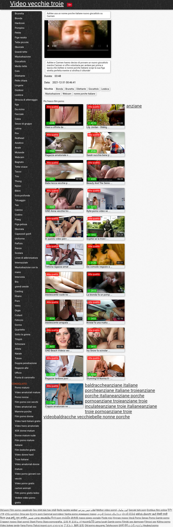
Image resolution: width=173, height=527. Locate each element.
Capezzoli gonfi (23, 233)
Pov (17, 133)
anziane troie (109, 401)
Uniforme (20, 238)
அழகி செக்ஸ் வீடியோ (109, 514)
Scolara (19, 253)
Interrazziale (21, 262)
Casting (19, 291)
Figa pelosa (21, 224)
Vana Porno (26, 525)
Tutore (18, 358)
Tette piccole (22, 42)
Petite (18, 32)
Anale (18, 147)
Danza (18, 248)
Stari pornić (23, 521)
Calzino (19, 210)
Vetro (18, 305)
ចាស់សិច (66, 517)
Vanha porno (71, 514)
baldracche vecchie (73, 416)
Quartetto (20, 329)
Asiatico (19, 142)
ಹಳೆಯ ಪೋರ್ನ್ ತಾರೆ (146, 514)
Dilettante (20, 75)
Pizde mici (106, 517)
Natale (18, 353)
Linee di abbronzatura (26, 257)
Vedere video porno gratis (25, 500)
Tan (17, 205)
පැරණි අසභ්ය (135, 525)
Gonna (18, 324)
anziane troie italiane (121, 406)
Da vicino (20, 109)
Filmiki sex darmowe (133, 521)
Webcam (19, 157)
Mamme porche (23, 411)
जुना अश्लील (21, 517)
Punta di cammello (25, 377)
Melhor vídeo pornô (106, 510)
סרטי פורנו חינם (55, 525)
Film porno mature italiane (24, 443)
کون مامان (122, 510)
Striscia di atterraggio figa (26, 102)
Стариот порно (8, 521)
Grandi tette (21, 51)
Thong (18, 181)
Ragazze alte (21, 368)
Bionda (18, 18)
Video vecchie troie (37, 4)
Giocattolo (20, 61)
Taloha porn (112, 525)
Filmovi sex (150, 521)
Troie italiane (22, 459)
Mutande (19, 152)
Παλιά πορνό (40, 525)
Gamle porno (162, 517)
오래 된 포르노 (71, 521)
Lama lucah (101, 521)
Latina (18, 128)
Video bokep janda (10, 525)
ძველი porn (36, 514)
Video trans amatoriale (27, 426)
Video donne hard (24, 454)
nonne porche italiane (84, 93)
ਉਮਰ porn (56, 517)
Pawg (18, 219)
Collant (18, 315)
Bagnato (19, 162)
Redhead (19, 138)
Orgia (18, 310)
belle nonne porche (111, 416)
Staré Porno (36, 521)
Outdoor (19, 90)
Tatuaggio (20, 200)
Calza (18, 119)
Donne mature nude (25, 435)
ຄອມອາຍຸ (101, 525)
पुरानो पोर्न (123, 525)
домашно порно (88, 514)
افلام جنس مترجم (87, 510)
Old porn (5, 510)
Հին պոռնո (12, 514)
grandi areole (22, 286)
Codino (18, 214)
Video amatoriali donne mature (27, 466)
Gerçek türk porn (137, 510)
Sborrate (19, 47)
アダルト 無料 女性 (74, 525)
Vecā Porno (135, 517)
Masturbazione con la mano (26, 270)
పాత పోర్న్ (11, 517)
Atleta (18, 348)
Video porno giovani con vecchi (27, 476)
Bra (16, 281)
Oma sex (24, 514)
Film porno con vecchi (26, 402)
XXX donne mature (25, 430)
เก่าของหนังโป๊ (87, 521)
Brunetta (19, 13)
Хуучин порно (121, 517)
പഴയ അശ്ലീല (42, 517)
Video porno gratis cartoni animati (24, 486)
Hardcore (20, 23)
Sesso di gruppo (23, 123)
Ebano (18, 296)
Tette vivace (21, 166)
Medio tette (21, 66)
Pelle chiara (21, 80)
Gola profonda (22, 195)
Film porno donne (24, 416)
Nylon (18, 186)
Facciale (19, 114)
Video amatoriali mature (27, 392)
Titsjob (18, 339)
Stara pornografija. (53, 521)
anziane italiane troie (119, 390)
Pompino (19, 28)
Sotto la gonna (22, 334)
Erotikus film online (157, 510)
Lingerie (19, 85)
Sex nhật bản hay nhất (44, 510)
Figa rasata (21, 37)
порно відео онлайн (90, 517)
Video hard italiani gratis (27, 421)
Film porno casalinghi (21, 510)
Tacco (18, 171)
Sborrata (19, 229)
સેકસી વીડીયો (128, 514)
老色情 (75, 517)
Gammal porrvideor (53, 514)
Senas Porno (149, 517)
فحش (30, 517)
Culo (17, 71)
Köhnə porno (163, 521)
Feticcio (19, 320)
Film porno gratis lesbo (27, 493)
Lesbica (19, 95)
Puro (17, 301)
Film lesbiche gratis (25, 449)
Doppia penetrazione (26, 363)
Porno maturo (22, 387)
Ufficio (18, 372)
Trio (17, 176)
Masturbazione (23, 56)
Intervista (20, 277)
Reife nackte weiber (67, 510)
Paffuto (19, 243)
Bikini (18, 190)
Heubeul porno (151, 525)
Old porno (90, 525)
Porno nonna (21, 397)
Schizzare (20, 344)
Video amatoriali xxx (25, 406)
